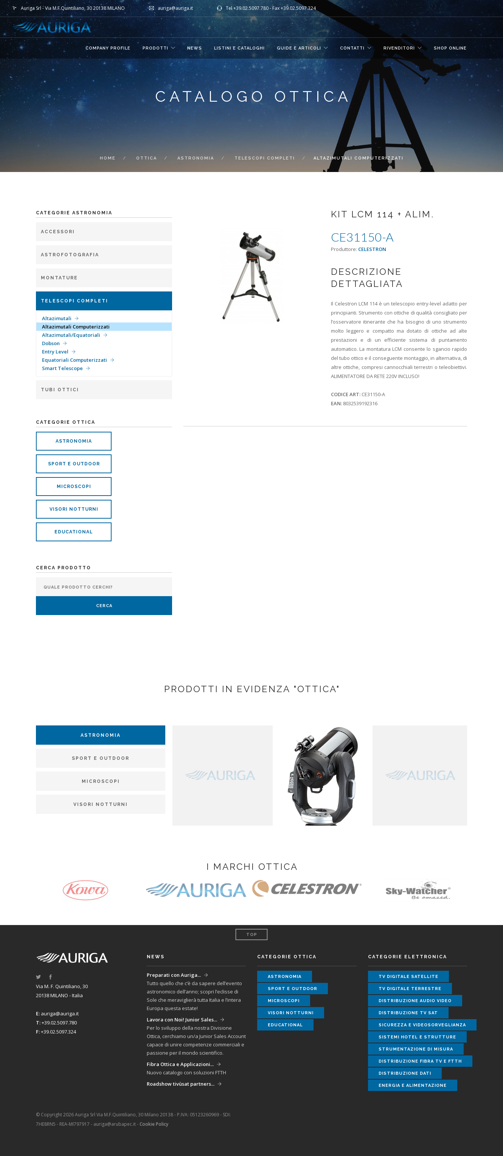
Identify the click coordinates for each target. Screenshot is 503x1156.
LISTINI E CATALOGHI (239, 48)
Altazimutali (56, 318)
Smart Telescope (62, 368)
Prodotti (155, 48)
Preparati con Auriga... (174, 975)
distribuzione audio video (415, 1000)
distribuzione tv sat (408, 1012)
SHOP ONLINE (450, 48)
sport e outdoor (74, 463)
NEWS (194, 48)
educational (73, 532)
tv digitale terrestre (410, 988)
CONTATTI (352, 48)
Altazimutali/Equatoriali (71, 335)
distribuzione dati (405, 1073)
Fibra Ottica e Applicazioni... (180, 1064)
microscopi (74, 486)
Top (251, 934)
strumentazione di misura (416, 1049)
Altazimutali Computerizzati (76, 326)
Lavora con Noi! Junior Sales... (182, 1019)
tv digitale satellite (408, 976)
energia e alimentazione (413, 1085)
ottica (146, 158)
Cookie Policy (154, 1124)
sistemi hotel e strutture (417, 1037)
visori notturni (74, 509)
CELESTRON (372, 249)
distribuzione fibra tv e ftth (420, 1061)
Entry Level (55, 351)
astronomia (74, 441)
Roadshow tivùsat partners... (180, 1083)
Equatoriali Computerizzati (74, 359)
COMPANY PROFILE (107, 48)
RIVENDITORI (399, 48)
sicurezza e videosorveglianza (422, 1025)
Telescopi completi (264, 158)
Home (108, 158)
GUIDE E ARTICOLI (299, 48)
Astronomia (195, 158)
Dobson (51, 343)
